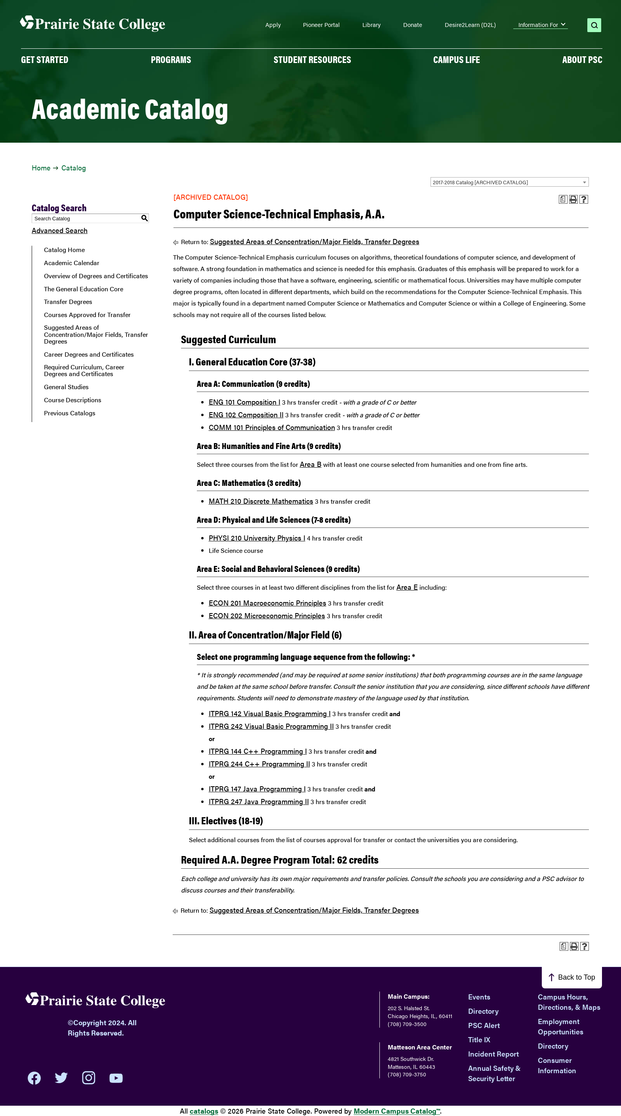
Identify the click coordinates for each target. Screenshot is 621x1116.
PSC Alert (484, 1025)
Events (479, 996)
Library (371, 25)
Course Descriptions (72, 399)
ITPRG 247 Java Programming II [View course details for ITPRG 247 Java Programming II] (259, 801)
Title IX (479, 1039)
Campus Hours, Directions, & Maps (569, 1002)
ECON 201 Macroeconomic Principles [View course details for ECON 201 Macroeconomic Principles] (267, 603)
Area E (407, 587)
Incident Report (493, 1054)
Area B (311, 464)
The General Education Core (83, 288)
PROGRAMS (171, 59)
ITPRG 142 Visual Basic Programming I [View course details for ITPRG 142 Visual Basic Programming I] (270, 713)
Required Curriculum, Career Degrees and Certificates (84, 370)
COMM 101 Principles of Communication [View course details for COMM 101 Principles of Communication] (272, 427)
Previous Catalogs (69, 413)
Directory (483, 1011)
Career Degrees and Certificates (89, 354)
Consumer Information (557, 1065)
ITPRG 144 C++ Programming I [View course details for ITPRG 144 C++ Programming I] (258, 751)
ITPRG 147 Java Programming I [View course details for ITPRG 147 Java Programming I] (257, 788)
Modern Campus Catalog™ (397, 1111)
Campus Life (456, 59)
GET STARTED (45, 59)
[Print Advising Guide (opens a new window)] (563, 199)
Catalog (73, 167)
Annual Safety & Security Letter (494, 1073)
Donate (412, 25)
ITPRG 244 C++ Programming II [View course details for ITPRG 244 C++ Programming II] (259, 763)
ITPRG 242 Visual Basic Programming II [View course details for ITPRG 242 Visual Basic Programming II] (271, 726)
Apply (273, 25)
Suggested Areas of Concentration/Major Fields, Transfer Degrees (96, 334)
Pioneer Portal (321, 25)
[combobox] (510, 182)
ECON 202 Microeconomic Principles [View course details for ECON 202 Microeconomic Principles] (267, 615)
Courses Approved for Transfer (87, 314)
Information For (538, 25)
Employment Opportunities (560, 1026)
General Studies (66, 386)
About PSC (582, 59)
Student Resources (312, 59)
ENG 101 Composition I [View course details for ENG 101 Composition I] (244, 402)
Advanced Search (60, 230)
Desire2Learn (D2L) (470, 25)
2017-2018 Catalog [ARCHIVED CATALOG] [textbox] (480, 182)
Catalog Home (64, 249)
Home (41, 167)
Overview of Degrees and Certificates (96, 275)
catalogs (204, 1111)
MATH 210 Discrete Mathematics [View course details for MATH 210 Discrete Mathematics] (261, 501)
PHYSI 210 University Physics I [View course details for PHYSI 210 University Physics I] (257, 538)
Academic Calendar (71, 262)
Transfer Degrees (68, 301)
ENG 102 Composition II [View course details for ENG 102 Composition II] (246, 414)
